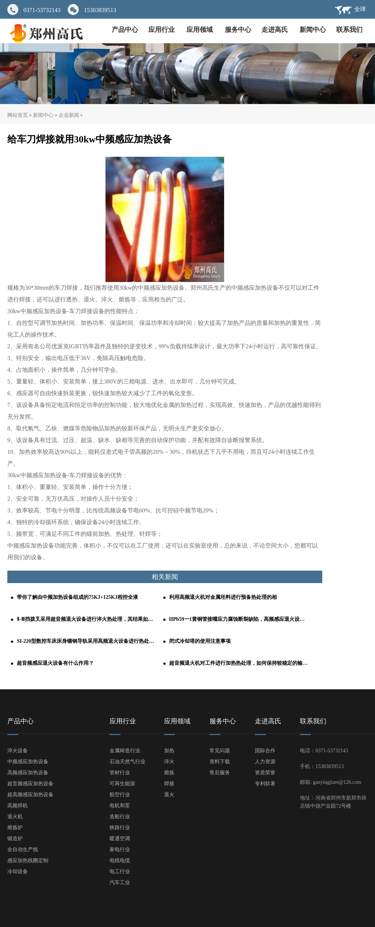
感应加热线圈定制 (27, 860)
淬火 (169, 761)
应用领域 (200, 29)
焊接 (169, 783)
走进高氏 (275, 29)
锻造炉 (15, 838)
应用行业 (162, 29)
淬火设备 (17, 750)
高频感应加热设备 (27, 772)
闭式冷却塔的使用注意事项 (200, 641)
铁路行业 (119, 827)
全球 (360, 9)
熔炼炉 (15, 827)
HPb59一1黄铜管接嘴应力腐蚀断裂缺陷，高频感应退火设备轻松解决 (238, 619)
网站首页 (17, 115)
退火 (169, 794)
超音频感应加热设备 (30, 783)
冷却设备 (17, 871)
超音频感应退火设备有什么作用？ (55, 663)
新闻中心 (313, 29)
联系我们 (349, 29)
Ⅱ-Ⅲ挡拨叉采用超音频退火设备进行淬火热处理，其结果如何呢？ (86, 619)
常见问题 (219, 750)
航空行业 (119, 794)
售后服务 (219, 772)
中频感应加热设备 (27, 761)
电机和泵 (119, 805)
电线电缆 (119, 860)
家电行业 (119, 849)
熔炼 (169, 772)
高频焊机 (17, 805)
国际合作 (265, 750)
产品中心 (125, 29)
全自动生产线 (22, 849)
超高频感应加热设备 (30, 794)
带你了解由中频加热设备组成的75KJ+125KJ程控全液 (77, 597)
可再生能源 (122, 783)
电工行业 (119, 871)
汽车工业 (119, 882)
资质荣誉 (265, 772)
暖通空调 (119, 838)
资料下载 (219, 761)
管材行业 (119, 772)
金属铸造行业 (124, 750)
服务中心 (238, 29)
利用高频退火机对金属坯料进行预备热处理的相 (223, 597)
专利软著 (265, 783)
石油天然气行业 (127, 761)
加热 (169, 750)
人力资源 (265, 761)
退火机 (15, 816)
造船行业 (119, 816)
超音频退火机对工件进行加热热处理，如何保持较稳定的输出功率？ (238, 663)
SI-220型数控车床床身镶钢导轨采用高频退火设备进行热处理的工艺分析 (86, 641)
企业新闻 (69, 115)
